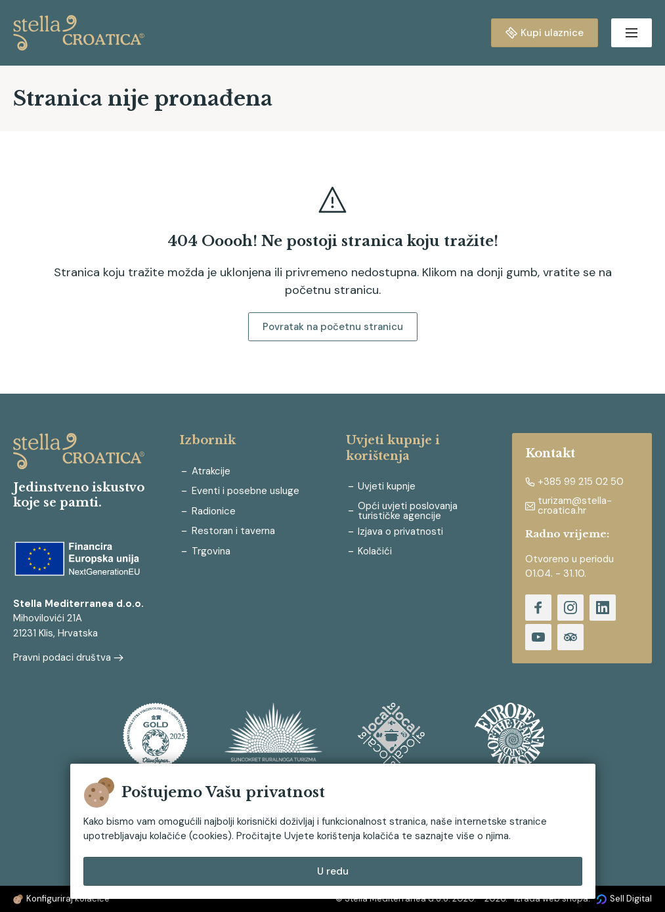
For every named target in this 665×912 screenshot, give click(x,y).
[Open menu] (631, 32)
